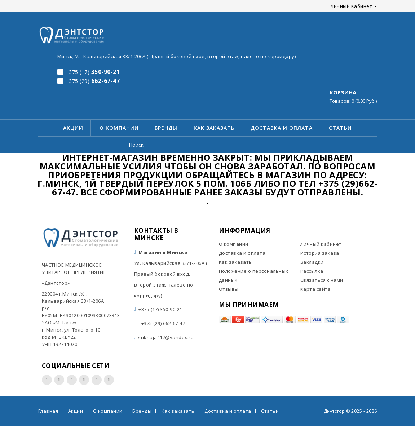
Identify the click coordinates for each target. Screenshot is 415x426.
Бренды (166, 127)
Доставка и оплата (282, 127)
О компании (119, 127)
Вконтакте (97, 380)
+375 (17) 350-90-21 (160, 309)
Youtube (72, 380)
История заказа (319, 253)
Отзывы (229, 289)
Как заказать (214, 127)
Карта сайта (315, 289)
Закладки (312, 262)
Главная (48, 411)
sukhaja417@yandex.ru (166, 337)
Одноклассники (109, 380)
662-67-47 (88, 81)
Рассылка (311, 271)
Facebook (47, 380)
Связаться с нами (321, 280)
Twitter (84, 380)
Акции (73, 127)
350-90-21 (88, 72)
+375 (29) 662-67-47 (163, 323)
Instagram (59, 380)
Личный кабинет (321, 244)
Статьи (340, 127)
